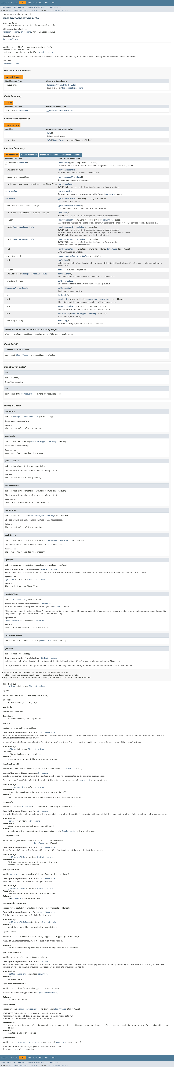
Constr (26, 10)
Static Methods (29, 155)
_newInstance (64, 227)
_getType (62, 213)
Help (53, 3)
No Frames (40, 7)
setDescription (65, 306)
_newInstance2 (65, 239)
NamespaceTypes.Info (23, 227)
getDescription (65, 281)
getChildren (64, 274)
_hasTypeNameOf (65, 220)
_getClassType (65, 184)
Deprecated (38, 3)
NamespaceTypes (10, 39)
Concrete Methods (71, 155)
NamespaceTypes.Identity (34, 274)
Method (34, 10)
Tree (29, 3)
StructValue (22, 111)
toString (62, 321)
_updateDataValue (66, 256)
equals (61, 270)
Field (19, 10)
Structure (26, 32)
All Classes (55, 7)
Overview (5, 3)
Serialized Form (11, 64)
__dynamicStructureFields (60, 111)
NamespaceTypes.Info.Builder (61, 85)
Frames (31, 7)
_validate (63, 260)
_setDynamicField (66, 249)
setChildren (64, 299)
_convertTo (63, 163)
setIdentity (64, 313)
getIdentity (64, 288)
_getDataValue (65, 191)
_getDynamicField (66, 198)
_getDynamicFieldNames (69, 206)
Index (47, 3)
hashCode (62, 295)
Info (49, 133)
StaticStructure (11, 32)
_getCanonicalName (67, 170)
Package (14, 3)
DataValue (10, 198)
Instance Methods (49, 155)
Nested (12, 10)
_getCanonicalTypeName (69, 177)
